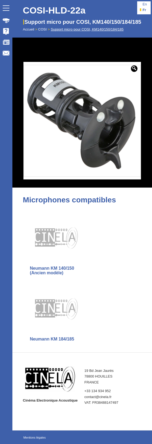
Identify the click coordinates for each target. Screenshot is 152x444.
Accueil (28, 29)
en (145, 4)
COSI (42, 29)
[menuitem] (6, 20)
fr (144, 10)
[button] (134, 68)
